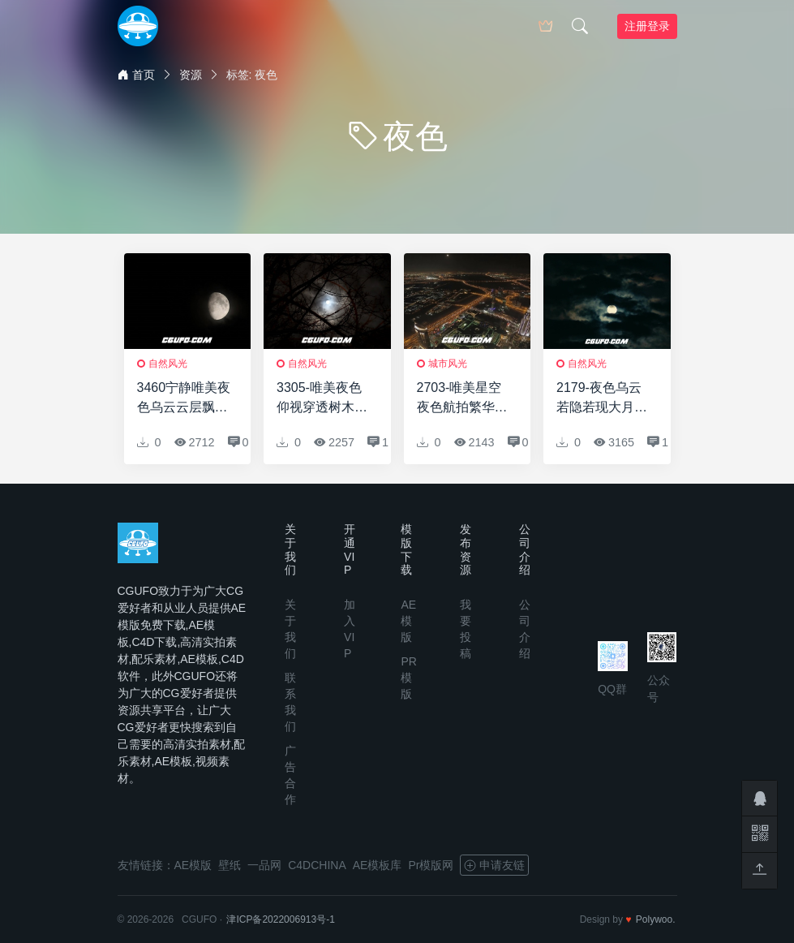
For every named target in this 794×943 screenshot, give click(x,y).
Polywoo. (656, 919)
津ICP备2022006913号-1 (280, 919)
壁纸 (229, 865)
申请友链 (494, 865)
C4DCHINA (317, 865)
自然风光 (167, 363)
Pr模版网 (430, 865)
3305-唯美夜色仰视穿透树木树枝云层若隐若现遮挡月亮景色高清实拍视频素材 (322, 399)
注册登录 (647, 25)
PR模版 (408, 677)
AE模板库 (377, 865)
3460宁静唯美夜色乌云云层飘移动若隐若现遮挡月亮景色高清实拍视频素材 (184, 399)
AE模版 (408, 621)
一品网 (264, 865)
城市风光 (447, 363)
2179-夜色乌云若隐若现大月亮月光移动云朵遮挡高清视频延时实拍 (601, 399)
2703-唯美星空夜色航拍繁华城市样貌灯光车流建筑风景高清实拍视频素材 (462, 399)
